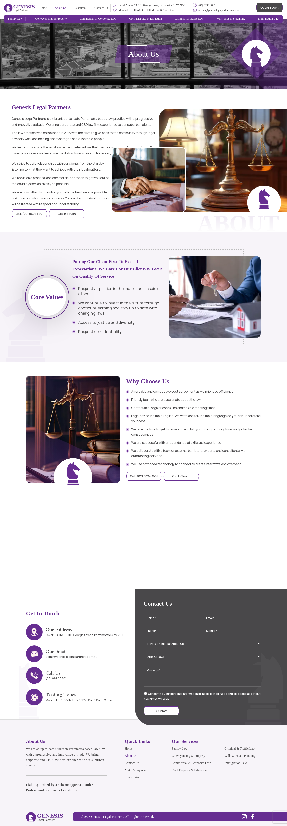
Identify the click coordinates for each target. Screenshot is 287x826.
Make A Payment (136, 770)
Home (43, 7)
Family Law (179, 748)
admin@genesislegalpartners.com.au (71, 657)
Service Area (133, 777)
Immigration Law (235, 763)
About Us (60, 7)
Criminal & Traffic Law (239, 748)
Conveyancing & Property (188, 755)
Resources (80, 7)
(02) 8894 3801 (56, 678)
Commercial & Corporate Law (191, 763)
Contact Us (101, 7)
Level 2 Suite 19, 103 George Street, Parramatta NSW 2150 (85, 635)
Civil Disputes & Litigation (189, 770)
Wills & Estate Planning (239, 755)
